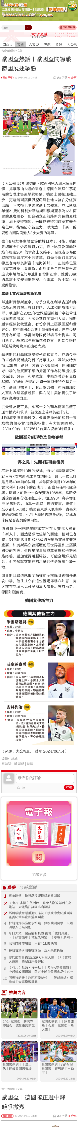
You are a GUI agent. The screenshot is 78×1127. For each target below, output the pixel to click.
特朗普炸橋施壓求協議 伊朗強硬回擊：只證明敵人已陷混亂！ (41, 925)
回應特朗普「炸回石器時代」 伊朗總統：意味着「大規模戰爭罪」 (41, 980)
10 (5, 978)
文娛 (20, 51)
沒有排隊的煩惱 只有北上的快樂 (33, 943)
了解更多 (39, 875)
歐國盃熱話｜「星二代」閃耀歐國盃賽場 (17, 1067)
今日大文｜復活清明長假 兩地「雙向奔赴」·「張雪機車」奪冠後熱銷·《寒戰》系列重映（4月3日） (41, 935)
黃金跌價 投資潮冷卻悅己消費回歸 (34, 895)
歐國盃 (19, 764)
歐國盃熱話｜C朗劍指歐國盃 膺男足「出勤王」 (58, 1069)
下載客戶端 (69, 27)
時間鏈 (30, 887)
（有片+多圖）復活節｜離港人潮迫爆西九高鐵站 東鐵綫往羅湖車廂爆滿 (40, 905)
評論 (69, 787)
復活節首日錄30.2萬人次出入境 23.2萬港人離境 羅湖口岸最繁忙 (40, 960)
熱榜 (11, 887)
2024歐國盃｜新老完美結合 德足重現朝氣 (19, 1024)
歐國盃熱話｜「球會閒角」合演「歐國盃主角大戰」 (58, 1026)
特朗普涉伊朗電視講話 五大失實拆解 (36, 950)
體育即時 (7, 77)
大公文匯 (39, 35)
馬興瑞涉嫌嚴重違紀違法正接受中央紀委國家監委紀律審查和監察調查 (41, 915)
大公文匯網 (7, 51)
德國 (30, 764)
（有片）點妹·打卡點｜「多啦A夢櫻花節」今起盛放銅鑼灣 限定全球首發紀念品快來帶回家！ (41, 970)
